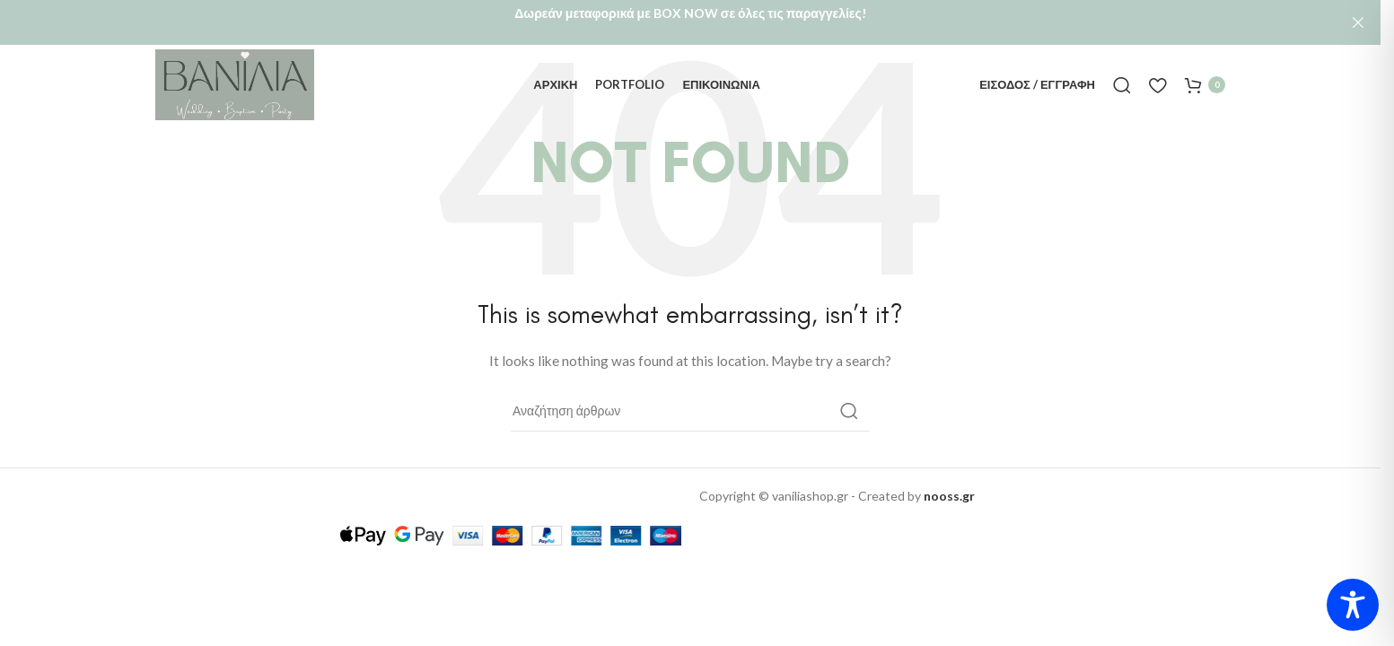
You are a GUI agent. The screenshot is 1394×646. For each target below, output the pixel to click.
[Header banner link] (690, 22)
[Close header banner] (1358, 22)
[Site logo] (234, 79)
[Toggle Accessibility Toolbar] (1353, 605)
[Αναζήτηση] (1122, 81)
